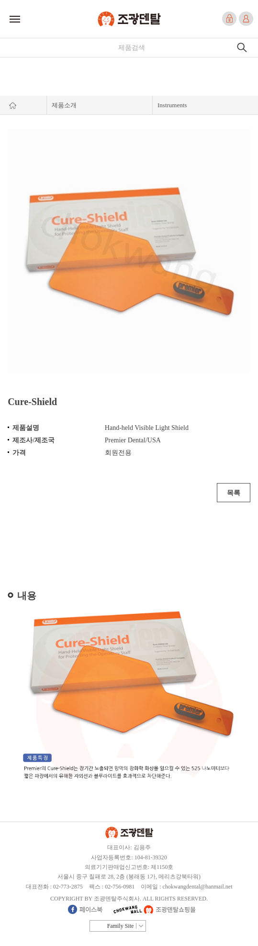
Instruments (172, 105)
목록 (233, 492)
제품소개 (64, 105)
